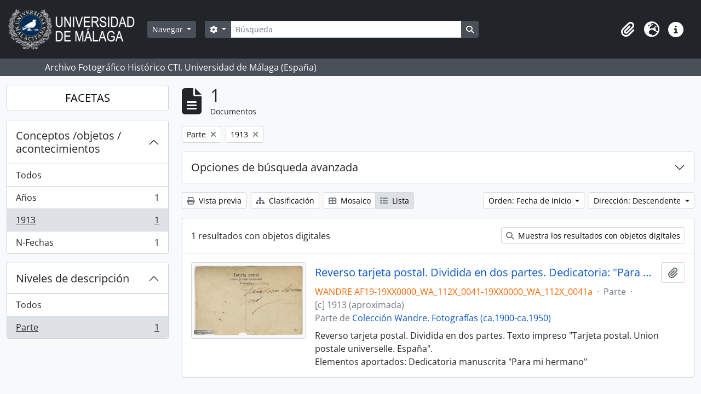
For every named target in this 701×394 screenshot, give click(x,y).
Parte (87, 329)
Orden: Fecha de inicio (531, 200)
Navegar (168, 29)
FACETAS (87, 97)
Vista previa (214, 200)
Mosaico (350, 200)
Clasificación (285, 200)
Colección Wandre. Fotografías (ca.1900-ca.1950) (451, 318)
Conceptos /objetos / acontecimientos (68, 142)
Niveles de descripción (72, 278)
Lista (394, 200)
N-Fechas (87, 244)
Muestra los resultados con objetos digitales (593, 235)
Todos (29, 175)
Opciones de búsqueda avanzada (274, 167)
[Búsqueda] (346, 29)
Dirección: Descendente (638, 200)
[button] (628, 30)
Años (87, 200)
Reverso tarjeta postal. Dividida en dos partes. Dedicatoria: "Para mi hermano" (486, 272)
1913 (87, 222)
